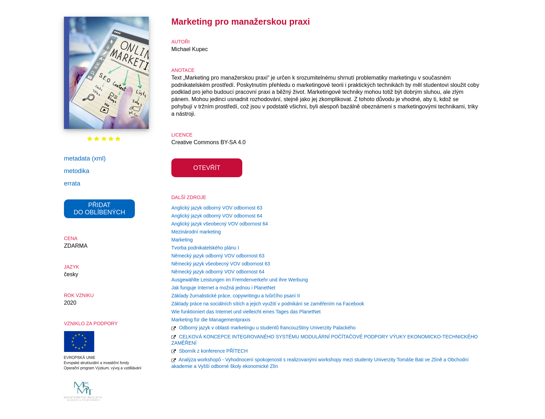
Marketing (182, 240)
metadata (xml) (85, 158)
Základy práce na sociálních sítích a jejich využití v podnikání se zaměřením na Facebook (267, 303)
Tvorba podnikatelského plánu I (205, 247)
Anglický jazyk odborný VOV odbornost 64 (216, 216)
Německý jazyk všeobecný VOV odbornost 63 (220, 263)
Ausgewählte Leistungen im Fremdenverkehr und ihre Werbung (239, 279)
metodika (76, 170)
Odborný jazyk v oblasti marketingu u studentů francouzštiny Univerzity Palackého (263, 327)
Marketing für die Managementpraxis (210, 319)
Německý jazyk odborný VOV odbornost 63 (218, 255)
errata (72, 183)
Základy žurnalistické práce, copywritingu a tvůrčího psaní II (235, 295)
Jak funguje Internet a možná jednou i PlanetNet (223, 287)
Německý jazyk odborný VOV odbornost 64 (218, 271)
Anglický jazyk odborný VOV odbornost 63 (216, 208)
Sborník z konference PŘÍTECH (209, 351)
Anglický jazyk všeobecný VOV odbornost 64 (219, 224)
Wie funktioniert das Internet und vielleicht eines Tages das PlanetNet (245, 311)
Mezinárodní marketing (196, 232)
